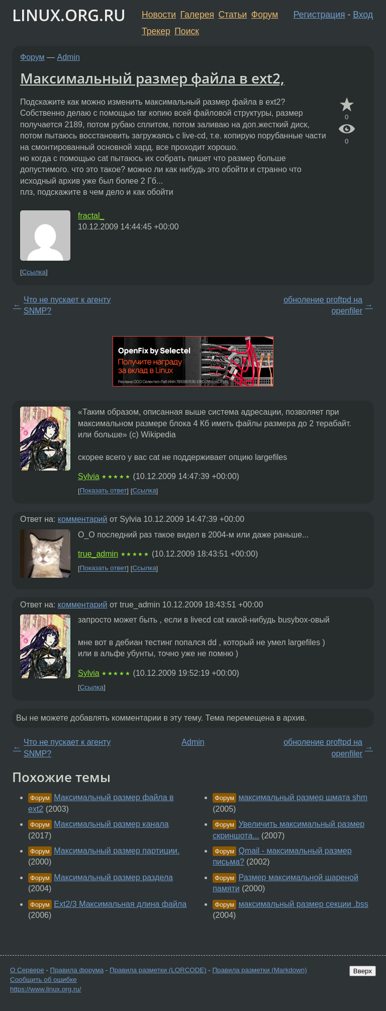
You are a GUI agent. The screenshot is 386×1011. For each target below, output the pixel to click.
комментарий (83, 519)
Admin (68, 57)
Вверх (362, 971)
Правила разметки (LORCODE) (158, 970)
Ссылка (34, 272)
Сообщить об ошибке (43, 979)
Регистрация (319, 15)
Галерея (197, 15)
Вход (363, 15)
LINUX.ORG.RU (69, 15)
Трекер (156, 31)
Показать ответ (103, 491)
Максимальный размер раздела (113, 877)
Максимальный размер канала (111, 824)
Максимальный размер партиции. (116, 850)
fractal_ (91, 215)
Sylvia (89, 476)
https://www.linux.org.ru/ (45, 989)
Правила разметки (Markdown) (259, 970)
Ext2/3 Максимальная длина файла (120, 904)
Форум (264, 15)
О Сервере (27, 970)
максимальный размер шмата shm (303, 797)
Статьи (232, 15)
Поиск (186, 31)
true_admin (98, 554)
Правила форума (77, 970)
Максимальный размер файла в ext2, (152, 78)
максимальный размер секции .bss (303, 904)
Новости (159, 15)
